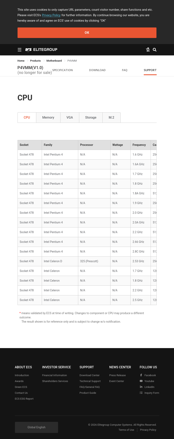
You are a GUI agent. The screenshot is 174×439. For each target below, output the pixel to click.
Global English (37, 427)
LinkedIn (147, 386)
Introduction (22, 375)
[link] (36, 60)
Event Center (116, 381)
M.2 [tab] (111, 117)
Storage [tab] (91, 117)
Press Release (117, 375)
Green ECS (21, 386)
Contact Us (21, 392)
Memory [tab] (48, 117)
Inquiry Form (149, 392)
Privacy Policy (51, 15)
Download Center (90, 375)
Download (97, 70)
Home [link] (21, 60)
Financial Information (54, 375)
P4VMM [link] (72, 60)
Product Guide (88, 392)
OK (87, 33)
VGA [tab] (70, 117)
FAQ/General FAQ (90, 386)
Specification (62, 70)
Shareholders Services (55, 381)
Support (150, 70)
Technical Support (90, 381)
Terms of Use (126, 430)
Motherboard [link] (55, 60)
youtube (147, 381)
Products (36, 60)
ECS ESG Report (24, 398)
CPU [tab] (27, 117)
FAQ (124, 70)
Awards (19, 381)
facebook (148, 375)
